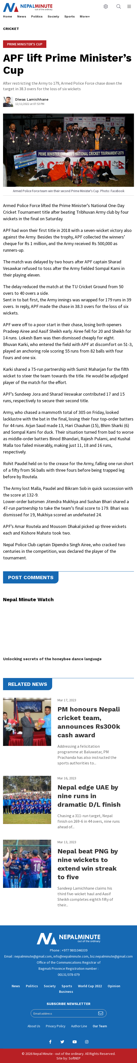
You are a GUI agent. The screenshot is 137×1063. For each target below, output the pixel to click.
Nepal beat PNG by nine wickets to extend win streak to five (87, 864)
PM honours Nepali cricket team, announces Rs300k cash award (88, 722)
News (21, 16)
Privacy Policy (55, 1026)
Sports (69, 16)
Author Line (79, 1026)
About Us (34, 1026)
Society (53, 16)
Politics (37, 16)
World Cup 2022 (90, 986)
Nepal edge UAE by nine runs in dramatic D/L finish (89, 795)
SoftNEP (75, 1058)
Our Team (100, 1026)
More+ (85, 16)
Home (7, 16)
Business (66, 991)
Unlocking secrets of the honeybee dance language (52, 659)
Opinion (114, 986)
